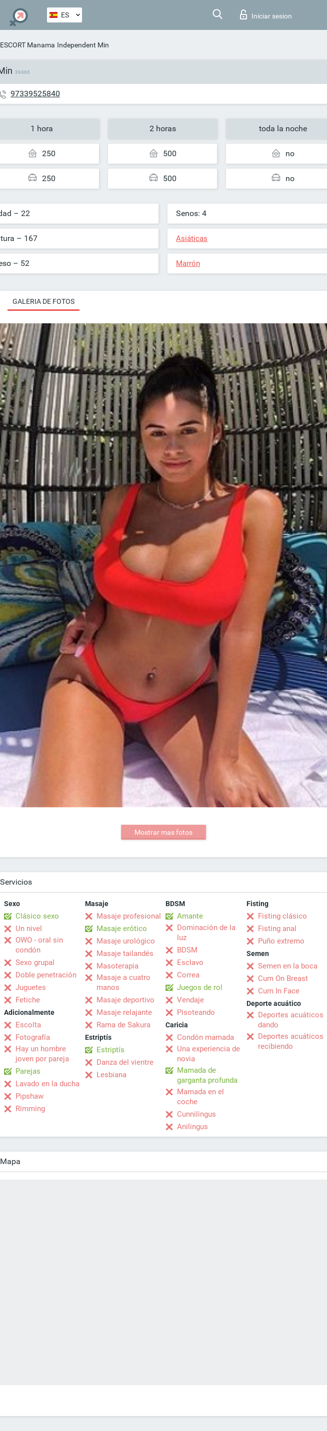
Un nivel (29, 928)
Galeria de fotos (43, 301)
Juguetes (31, 987)
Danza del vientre (125, 1062)
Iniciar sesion (266, 14)
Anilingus (192, 1126)
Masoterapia (117, 965)
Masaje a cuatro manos (123, 982)
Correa (188, 974)
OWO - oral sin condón (39, 945)
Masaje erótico (121, 928)
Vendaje (190, 999)
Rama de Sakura (123, 1024)
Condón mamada (205, 1037)
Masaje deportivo (125, 999)
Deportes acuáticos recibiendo (291, 1041)
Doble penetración (46, 974)
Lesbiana (111, 1074)
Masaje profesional (128, 916)
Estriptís (110, 1049)
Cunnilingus (196, 1114)
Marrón (188, 263)
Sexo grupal (35, 962)
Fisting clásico (282, 916)
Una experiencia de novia (208, 1053)
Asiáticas (192, 238)
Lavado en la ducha (48, 1083)
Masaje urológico (125, 941)
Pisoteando (196, 1012)
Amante (190, 916)
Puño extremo (281, 941)
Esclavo (190, 962)
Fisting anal (277, 928)
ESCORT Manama (27, 45)
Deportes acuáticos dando (291, 1019)
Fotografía (33, 1037)
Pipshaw (30, 1096)
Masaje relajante (124, 1012)
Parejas (28, 1071)
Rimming (30, 1108)
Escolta (28, 1024)
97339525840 (35, 93)
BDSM (187, 950)
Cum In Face (279, 990)
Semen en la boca (288, 965)
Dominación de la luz (206, 932)
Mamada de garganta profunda (207, 1075)
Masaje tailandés (125, 953)
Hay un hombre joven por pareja (42, 1053)
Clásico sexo (37, 916)
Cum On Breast (283, 978)
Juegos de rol (199, 987)
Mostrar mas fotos (163, 832)
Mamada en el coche (200, 1096)
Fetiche (28, 999)
